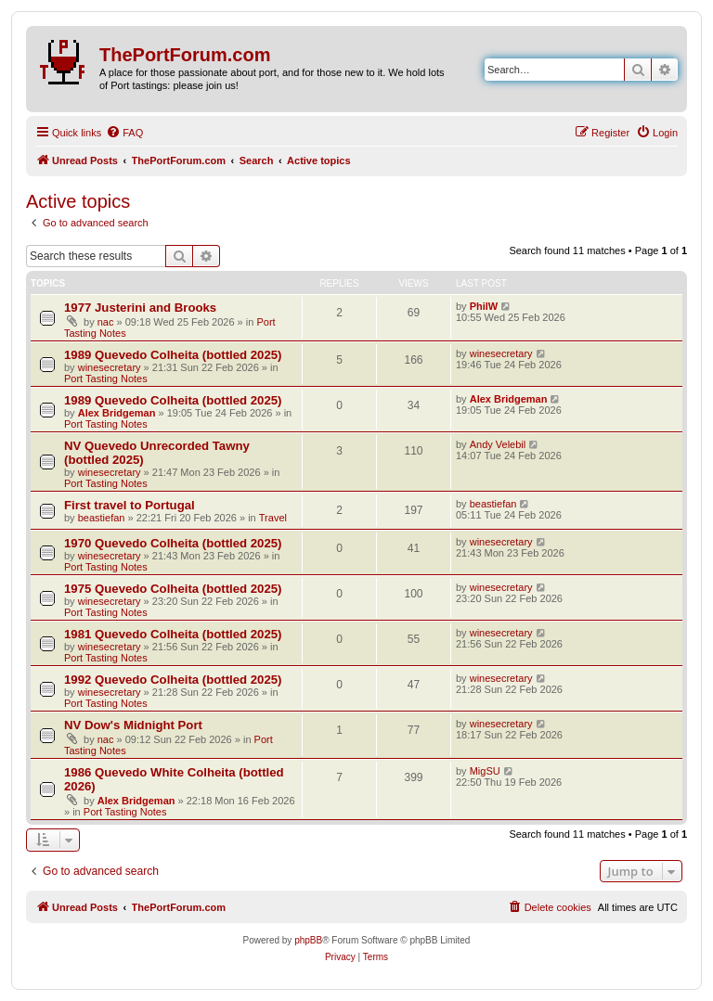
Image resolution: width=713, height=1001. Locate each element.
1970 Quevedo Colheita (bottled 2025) (173, 543)
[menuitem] (124, 133)
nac (105, 321)
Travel (273, 517)
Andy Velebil (498, 444)
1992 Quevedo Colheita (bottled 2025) (173, 680)
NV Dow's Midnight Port (133, 725)
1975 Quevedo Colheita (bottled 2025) (173, 589)
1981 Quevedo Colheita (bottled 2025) (173, 634)
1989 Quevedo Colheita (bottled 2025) (173, 355)
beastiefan (101, 517)
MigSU (485, 770)
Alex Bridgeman (117, 412)
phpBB (308, 940)
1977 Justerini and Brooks (140, 307)
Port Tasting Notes (106, 378)
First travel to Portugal (129, 505)
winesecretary (109, 367)
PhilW (484, 306)
